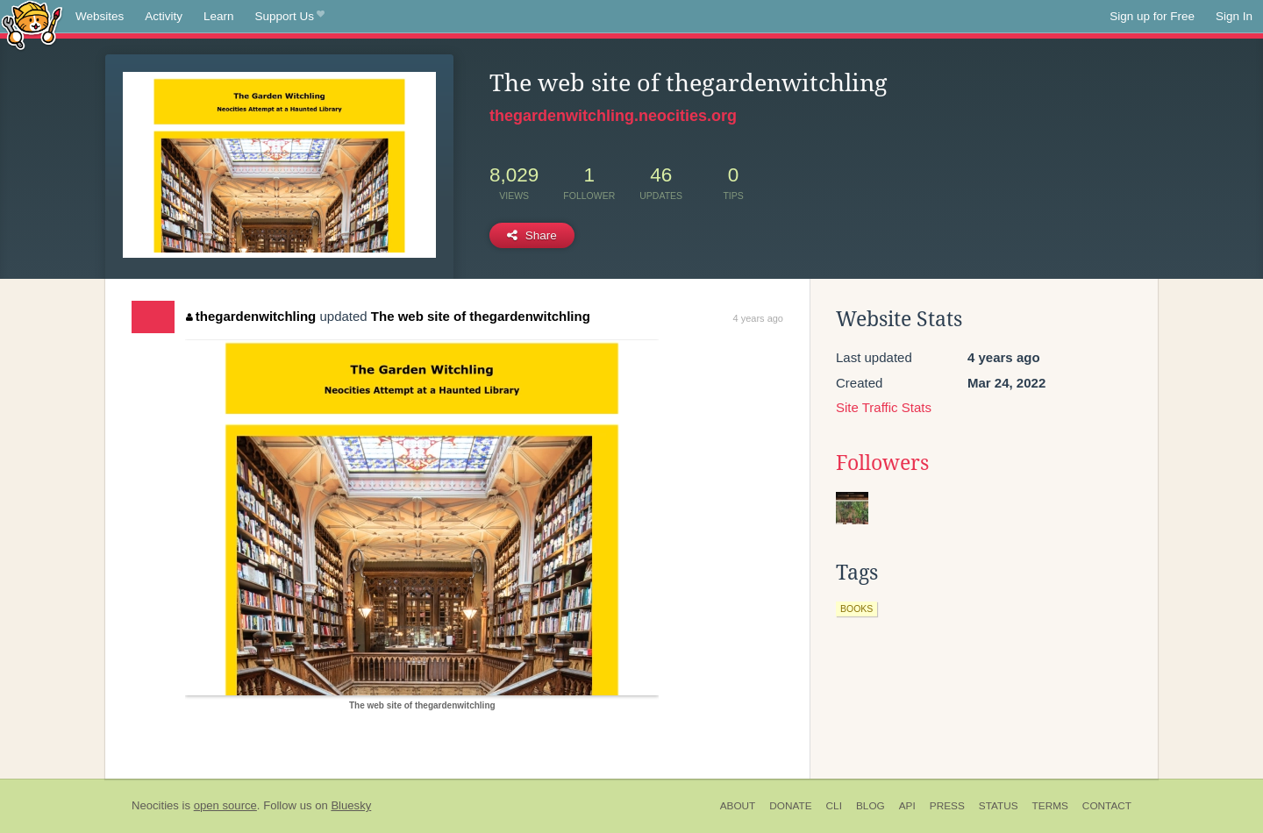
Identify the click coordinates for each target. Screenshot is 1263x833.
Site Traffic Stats (883, 407)
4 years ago (758, 318)
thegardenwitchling (251, 316)
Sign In (1234, 16)
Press (947, 806)
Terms (1050, 806)
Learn (218, 16)
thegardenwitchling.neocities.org (613, 116)
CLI (834, 806)
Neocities (155, 805)
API (907, 806)
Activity (163, 16)
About (738, 806)
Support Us (290, 17)
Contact (1106, 806)
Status (998, 806)
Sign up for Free (1152, 16)
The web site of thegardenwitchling (480, 316)
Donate (790, 806)
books (856, 608)
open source (225, 805)
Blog (870, 806)
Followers (882, 463)
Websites (99, 16)
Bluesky (351, 805)
